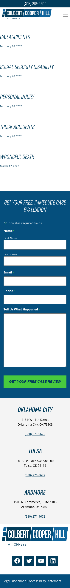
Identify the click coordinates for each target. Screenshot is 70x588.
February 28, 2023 (11, 46)
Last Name (10, 254)
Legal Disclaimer (14, 581)
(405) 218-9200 (35, 3)
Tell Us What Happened (22, 309)
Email (9, 272)
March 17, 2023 (9, 166)
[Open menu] (65, 14)
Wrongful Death (17, 157)
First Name (11, 238)
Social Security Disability (27, 67)
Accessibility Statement (45, 581)
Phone (9, 291)
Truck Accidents (17, 127)
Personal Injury (17, 97)
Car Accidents (15, 37)
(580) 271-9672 (35, 434)
